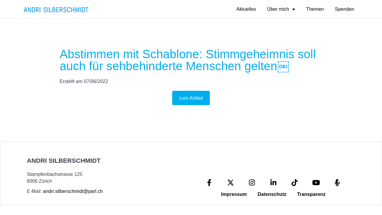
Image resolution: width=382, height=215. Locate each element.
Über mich (281, 9)
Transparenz (311, 194)
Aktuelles (246, 9)
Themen (315, 9)
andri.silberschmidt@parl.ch (73, 191)
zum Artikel (191, 98)
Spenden (344, 9)
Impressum (234, 194)
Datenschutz (272, 194)
